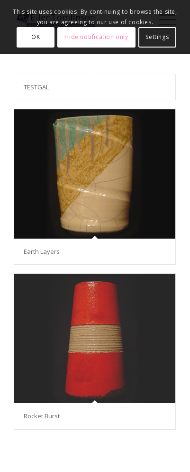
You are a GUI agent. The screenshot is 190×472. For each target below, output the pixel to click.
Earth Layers (42, 251)
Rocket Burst (42, 416)
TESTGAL (36, 87)
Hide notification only (96, 37)
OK (35, 37)
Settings (157, 37)
